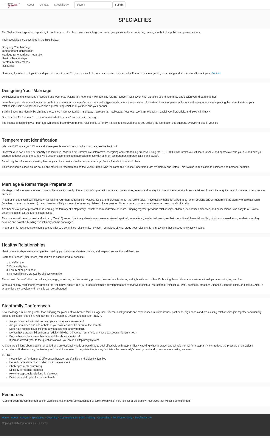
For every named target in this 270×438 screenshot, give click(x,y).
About (30, 4)
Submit (119, 4)
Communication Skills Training (77, 417)
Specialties (61, 4)
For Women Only (122, 417)
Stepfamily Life (143, 417)
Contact (44, 4)
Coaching (52, 417)
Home (5, 417)
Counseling (103, 417)
